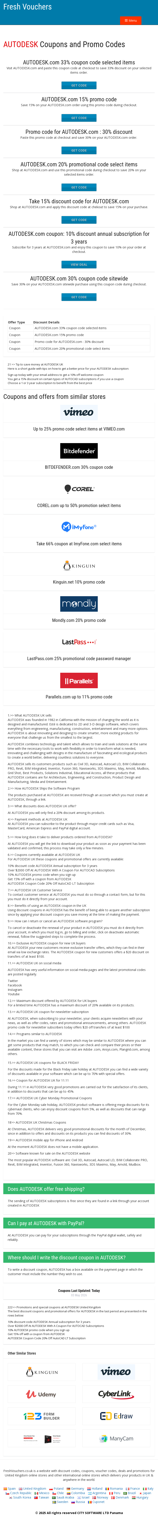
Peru (114, 1493)
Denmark (120, 1497)
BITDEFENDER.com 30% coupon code (79, 467)
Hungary (140, 1497)
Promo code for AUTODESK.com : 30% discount (79, 132)
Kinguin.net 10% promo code (79, 582)
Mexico (42, 1493)
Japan (145, 1493)
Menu (131, 20)
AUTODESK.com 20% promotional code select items (79, 164)
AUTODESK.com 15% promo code (79, 99)
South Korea (20, 1497)
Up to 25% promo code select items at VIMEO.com (79, 429)
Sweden (60, 1502)
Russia (78, 1502)
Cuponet (96, 1502)
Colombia (76, 1493)
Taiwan (41, 1497)
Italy (148, 1488)
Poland (56, 1488)
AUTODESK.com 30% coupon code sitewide (79, 278)
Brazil (129, 1493)
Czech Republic (19, 1493)
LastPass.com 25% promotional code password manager (79, 658)
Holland (94, 1488)
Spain (10, 1488)
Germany (75, 1488)
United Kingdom (32, 1488)
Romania (114, 1488)
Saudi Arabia (63, 1497)
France (133, 1488)
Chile (58, 1493)
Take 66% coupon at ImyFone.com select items (79, 543)
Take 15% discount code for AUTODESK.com (79, 201)
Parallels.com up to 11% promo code (79, 697)
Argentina (97, 1493)
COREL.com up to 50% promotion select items (79, 505)
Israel (83, 1497)
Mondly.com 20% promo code (79, 620)
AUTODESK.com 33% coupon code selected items (79, 62)
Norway (100, 1497)
